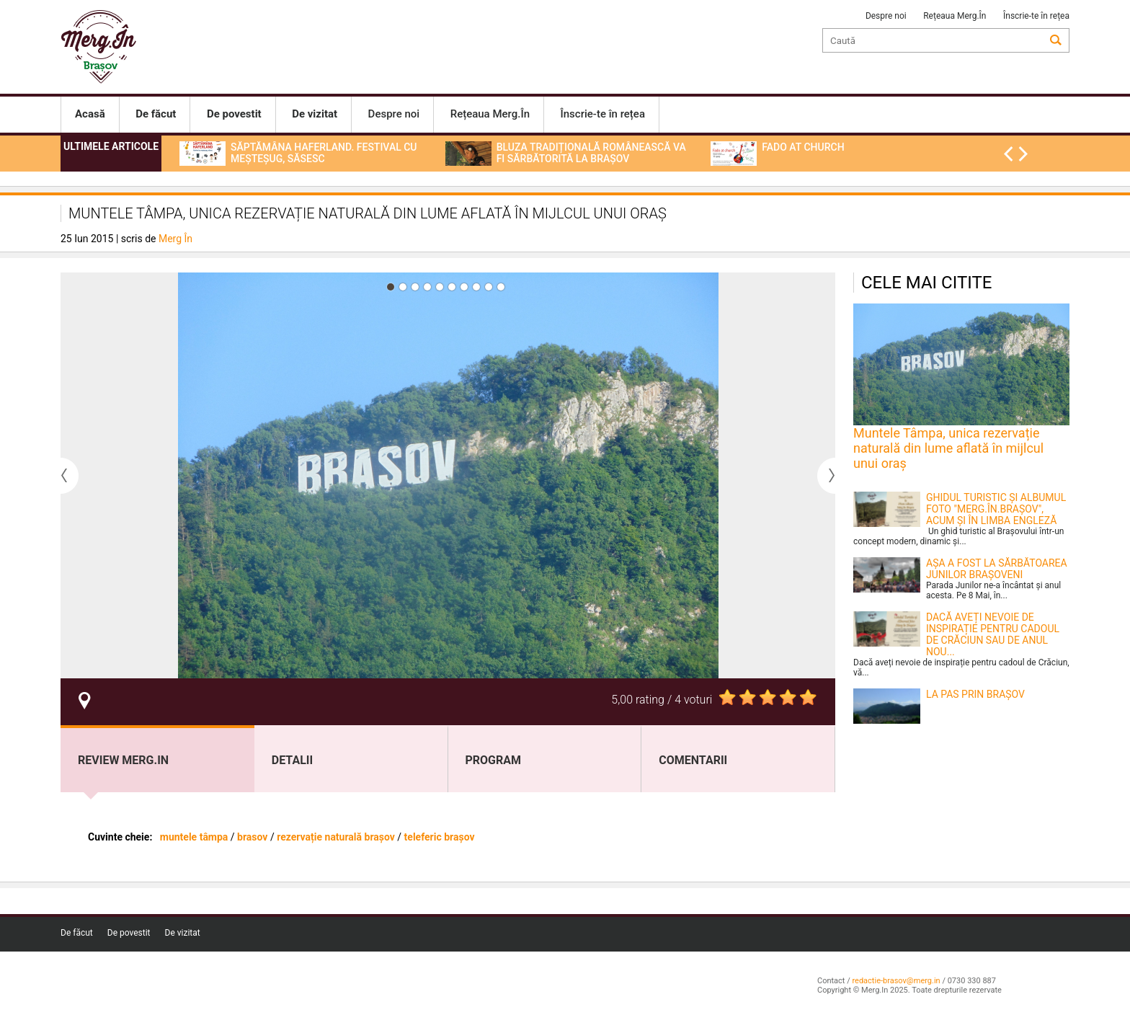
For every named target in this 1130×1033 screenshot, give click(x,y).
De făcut (77, 933)
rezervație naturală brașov (336, 837)
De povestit (129, 933)
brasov (252, 837)
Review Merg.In (123, 760)
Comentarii (693, 760)
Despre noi (886, 16)
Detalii (292, 760)
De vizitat (182, 933)
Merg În (175, 238)
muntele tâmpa (195, 837)
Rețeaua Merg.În (954, 16)
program (494, 760)
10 (500, 287)
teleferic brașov (439, 837)
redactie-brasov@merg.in (896, 980)
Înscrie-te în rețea (1036, 16)
